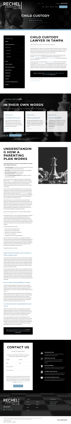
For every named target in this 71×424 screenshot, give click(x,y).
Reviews (37, 404)
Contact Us (63, 6)
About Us (37, 401)
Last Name (19, 359)
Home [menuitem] (43, 6)
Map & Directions (53, 404)
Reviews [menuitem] (56, 6)
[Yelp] (9, 409)
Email (18, 363)
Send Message (17, 385)
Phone (6, 363)
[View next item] (7, 135)
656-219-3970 (64, 3)
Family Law (29, 404)
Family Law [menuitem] (52, 6)
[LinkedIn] (11, 409)
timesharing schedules (51, 58)
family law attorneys (42, 63)
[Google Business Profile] (4, 409)
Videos (39, 3)
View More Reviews (15, 135)
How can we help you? (8, 370)
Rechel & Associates (37, 56)
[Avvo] (14, 409)
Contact (28, 410)
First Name (7, 359)
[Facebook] (6, 409)
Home (28, 401)
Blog (42, 3)
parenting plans (50, 61)
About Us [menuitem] (47, 6)
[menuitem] (14, 41)
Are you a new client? (8, 366)
